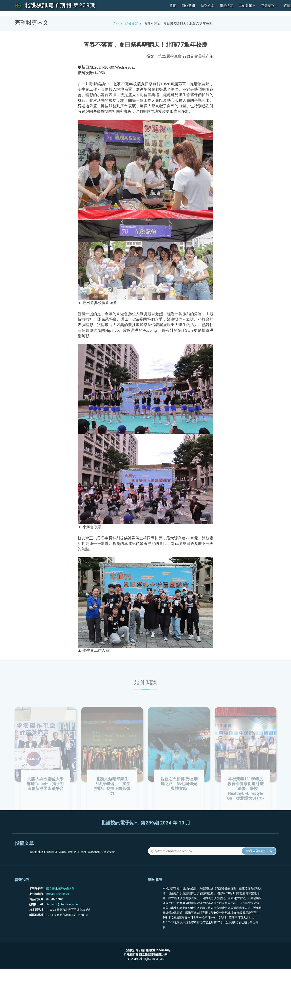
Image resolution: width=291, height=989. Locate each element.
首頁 (172, 5)
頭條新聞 (188, 5)
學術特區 (226, 5)
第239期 (84, 5)
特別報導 (207, 5)
